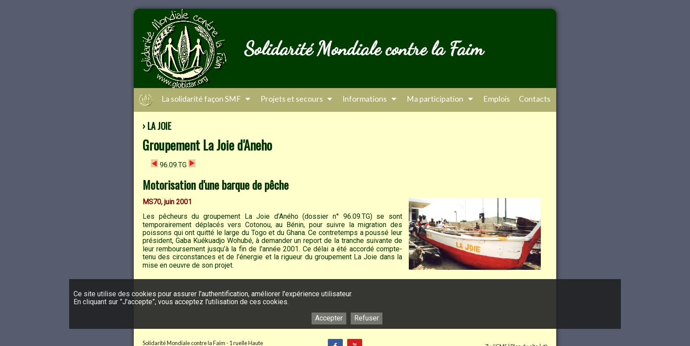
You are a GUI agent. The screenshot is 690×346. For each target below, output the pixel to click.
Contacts (535, 98)
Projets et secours (297, 98)
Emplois (496, 98)
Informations (370, 98)
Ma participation (440, 98)
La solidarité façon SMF (206, 98)
